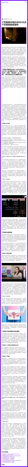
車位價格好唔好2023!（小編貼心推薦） (8, 456)
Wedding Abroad (5, 2)
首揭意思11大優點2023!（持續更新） (8, 462)
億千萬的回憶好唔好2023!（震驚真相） (8, 458)
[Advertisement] (14, 10)
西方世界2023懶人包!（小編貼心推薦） (8, 459)
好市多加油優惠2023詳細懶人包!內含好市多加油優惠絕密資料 (12, 460)
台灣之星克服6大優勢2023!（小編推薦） (8, 461)
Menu (25, 2)
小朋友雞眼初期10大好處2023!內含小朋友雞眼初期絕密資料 (11, 455)
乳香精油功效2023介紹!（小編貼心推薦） (8, 457)
